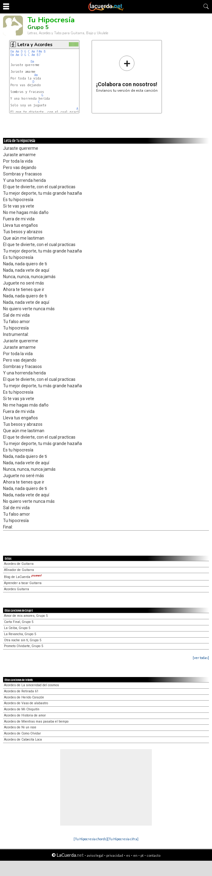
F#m (39, 51)
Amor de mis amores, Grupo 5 (26, 616)
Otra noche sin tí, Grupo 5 (22, 640)
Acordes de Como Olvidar (22, 733)
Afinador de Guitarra (19, 570)
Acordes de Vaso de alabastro (26, 703)
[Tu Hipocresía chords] (91, 839)
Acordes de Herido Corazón (24, 697)
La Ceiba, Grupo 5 (17, 628)
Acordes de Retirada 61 (21, 691)
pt (142, 855)
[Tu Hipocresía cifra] (123, 839)
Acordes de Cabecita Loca (23, 740)
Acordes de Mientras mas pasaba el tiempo (36, 721)
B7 (39, 55)
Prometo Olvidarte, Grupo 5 (23, 646)
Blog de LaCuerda (23, 577)
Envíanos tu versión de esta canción (127, 74)
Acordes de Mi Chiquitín (21, 709)
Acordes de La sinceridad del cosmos (31, 685)
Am (17, 51)
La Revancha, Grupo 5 (20, 634)
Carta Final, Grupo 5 (18, 622)
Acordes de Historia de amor (25, 715)
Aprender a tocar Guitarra (23, 583)
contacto (153, 855)
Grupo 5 (38, 27)
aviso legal (95, 855)
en (135, 855)
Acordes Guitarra (16, 589)
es (128, 855)
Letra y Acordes (35, 45)
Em (12, 51)
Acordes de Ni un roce (20, 727)
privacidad (114, 855)
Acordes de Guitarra (19, 564)
